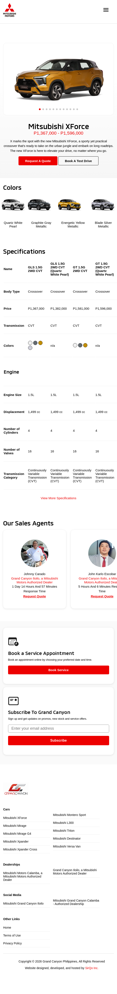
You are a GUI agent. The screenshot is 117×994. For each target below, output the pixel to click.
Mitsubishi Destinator (67, 838)
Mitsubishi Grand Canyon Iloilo (23, 903)
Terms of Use (12, 935)
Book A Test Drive (78, 161)
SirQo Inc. (91, 968)
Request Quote (34, 596)
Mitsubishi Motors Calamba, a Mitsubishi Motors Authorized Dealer (22, 876)
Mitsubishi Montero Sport (69, 815)
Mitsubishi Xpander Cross (20, 849)
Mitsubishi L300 (63, 822)
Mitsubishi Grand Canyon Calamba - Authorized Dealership (76, 902)
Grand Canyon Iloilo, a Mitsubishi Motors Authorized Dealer (75, 871)
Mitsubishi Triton (63, 830)
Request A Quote (38, 161)
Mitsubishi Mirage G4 (17, 833)
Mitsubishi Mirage (14, 825)
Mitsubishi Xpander (16, 841)
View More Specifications (58, 498)
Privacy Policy (12, 943)
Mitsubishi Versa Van (67, 846)
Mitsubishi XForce (15, 818)
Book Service (58, 670)
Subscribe (58, 740)
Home (7, 927)
